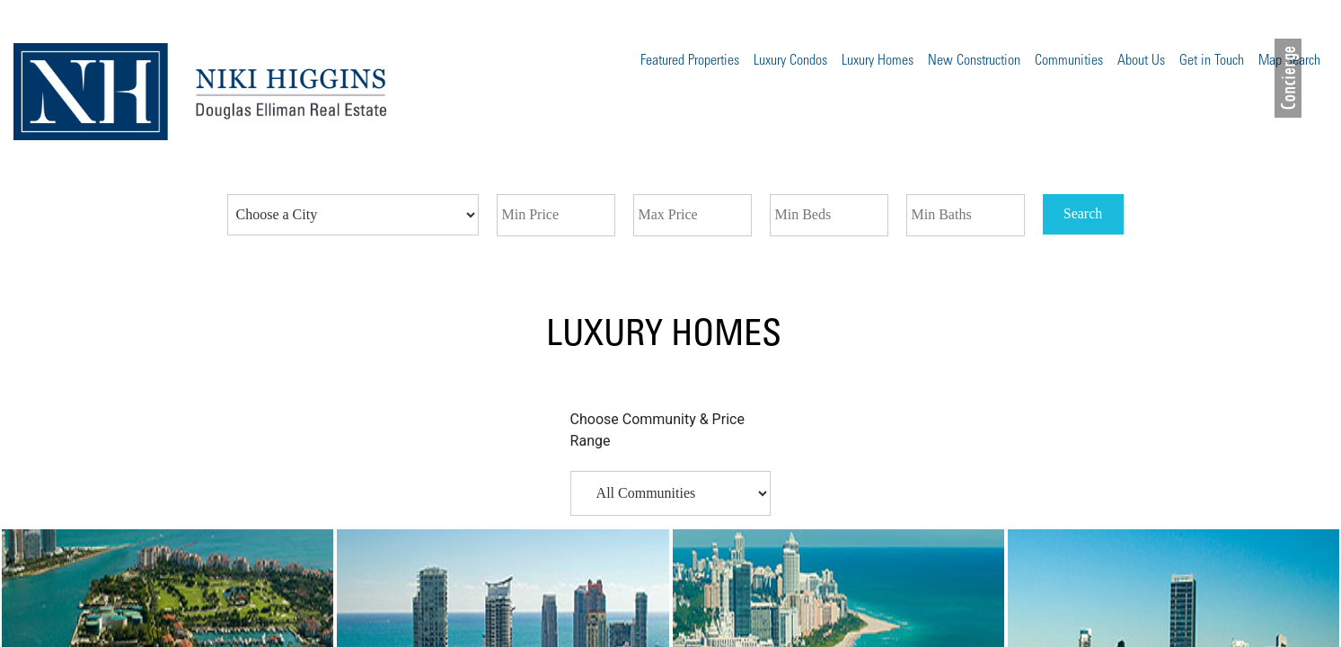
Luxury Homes (877, 61)
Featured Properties (689, 61)
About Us (1141, 61)
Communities (1069, 61)
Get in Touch (1211, 61)
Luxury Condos (790, 61)
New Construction (974, 61)
